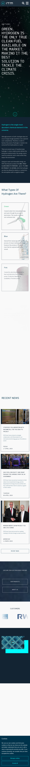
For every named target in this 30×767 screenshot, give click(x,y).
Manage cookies (15, 758)
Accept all (15, 763)
